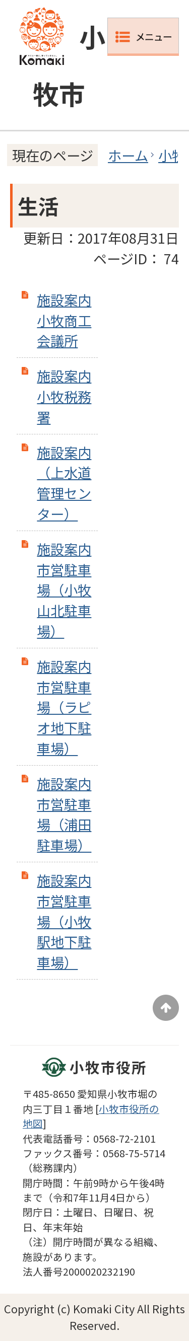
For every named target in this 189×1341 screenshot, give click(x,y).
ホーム (128, 155)
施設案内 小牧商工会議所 (64, 320)
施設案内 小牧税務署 (64, 396)
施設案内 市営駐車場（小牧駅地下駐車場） (64, 921)
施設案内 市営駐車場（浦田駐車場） (64, 814)
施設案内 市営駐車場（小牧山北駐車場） (64, 590)
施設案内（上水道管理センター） (64, 483)
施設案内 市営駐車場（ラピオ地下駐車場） (64, 707)
